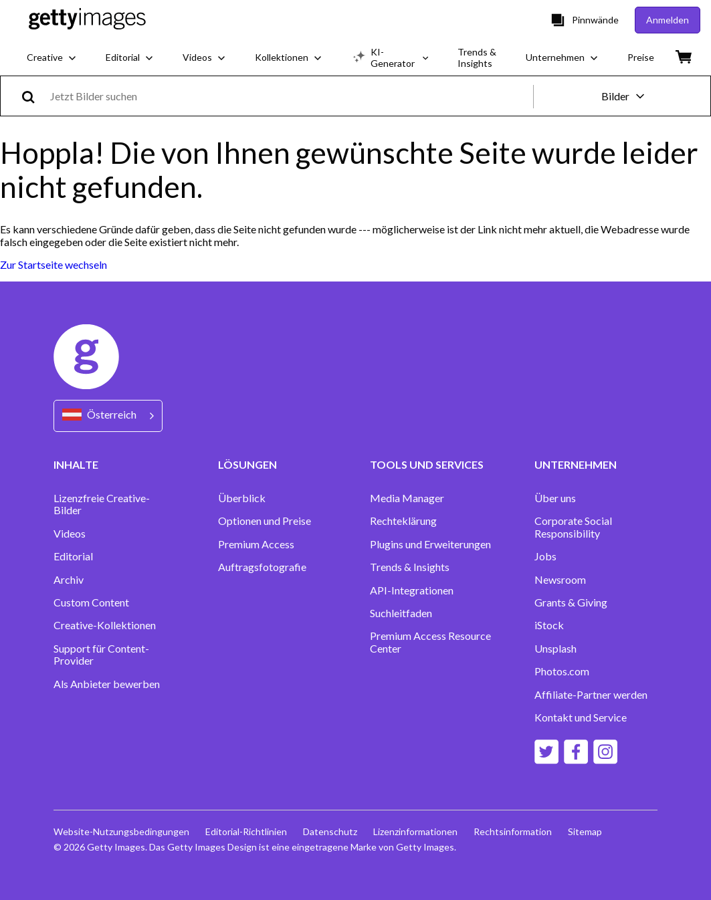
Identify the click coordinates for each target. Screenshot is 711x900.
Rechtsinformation (513, 831)
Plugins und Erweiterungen (430, 544)
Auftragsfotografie (262, 567)
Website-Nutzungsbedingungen (121, 831)
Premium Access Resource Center (430, 642)
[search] (33, 96)
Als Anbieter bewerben (107, 684)
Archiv (69, 580)
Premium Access (256, 544)
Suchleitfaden (401, 613)
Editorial (73, 556)
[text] (289, 96)
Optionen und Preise (264, 521)
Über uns (555, 498)
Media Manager (407, 498)
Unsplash (555, 649)
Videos (70, 534)
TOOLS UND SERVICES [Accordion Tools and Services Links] (427, 464)
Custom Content (91, 602)
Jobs (545, 556)
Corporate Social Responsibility (573, 527)
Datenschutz (330, 831)
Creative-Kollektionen (105, 625)
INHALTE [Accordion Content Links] (76, 464)
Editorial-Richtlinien (246, 831)
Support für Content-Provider (101, 655)
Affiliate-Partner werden (590, 695)
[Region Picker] (108, 415)
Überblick (242, 498)
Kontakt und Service (580, 717)
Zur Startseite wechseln (53, 264)
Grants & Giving (570, 602)
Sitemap (585, 831)
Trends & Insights (409, 567)
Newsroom (560, 580)
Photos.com (561, 671)
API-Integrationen (411, 590)
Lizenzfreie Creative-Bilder (102, 504)
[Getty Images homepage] (87, 19)
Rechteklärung (403, 521)
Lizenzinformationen (415, 831)
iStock (549, 625)
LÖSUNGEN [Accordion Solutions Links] (247, 464)
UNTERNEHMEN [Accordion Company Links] (575, 464)
